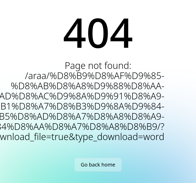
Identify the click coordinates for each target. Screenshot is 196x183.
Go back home (98, 164)
